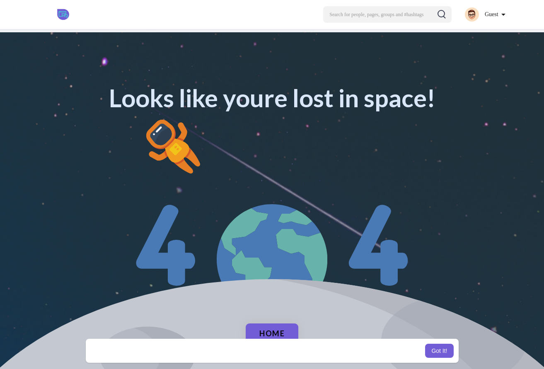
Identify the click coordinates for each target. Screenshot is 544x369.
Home (272, 333)
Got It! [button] (439, 350)
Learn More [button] (314, 350)
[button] (387, 14)
